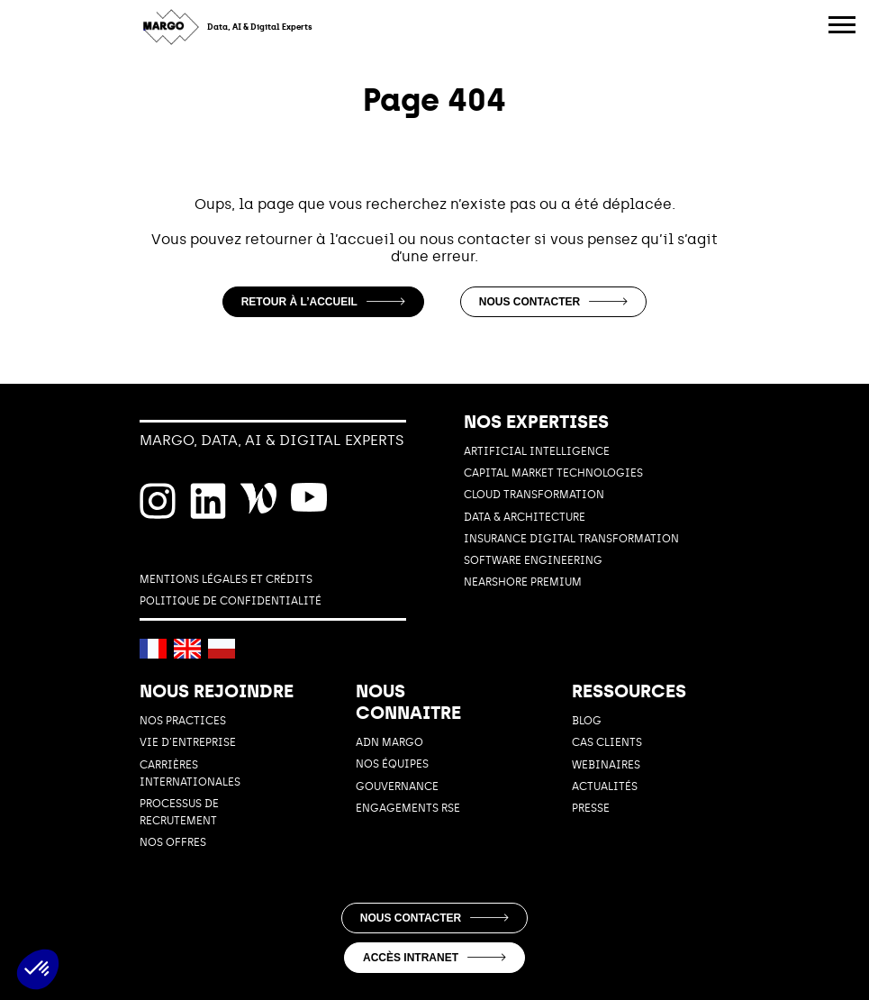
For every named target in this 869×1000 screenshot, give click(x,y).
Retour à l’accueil (323, 301)
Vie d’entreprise (188, 742)
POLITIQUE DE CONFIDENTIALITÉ (230, 601)
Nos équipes (392, 764)
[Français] (153, 649)
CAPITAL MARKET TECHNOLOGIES (553, 473)
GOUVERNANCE (397, 786)
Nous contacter (553, 301)
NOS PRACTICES (183, 720)
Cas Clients (607, 742)
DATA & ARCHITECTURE (524, 517)
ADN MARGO (389, 742)
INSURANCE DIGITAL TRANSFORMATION (571, 538)
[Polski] (221, 649)
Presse (591, 808)
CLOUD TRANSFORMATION (534, 494)
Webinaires (606, 765)
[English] (187, 649)
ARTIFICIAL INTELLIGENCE (537, 451)
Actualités (605, 786)
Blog (587, 720)
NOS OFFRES (173, 842)
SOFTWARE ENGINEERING (533, 560)
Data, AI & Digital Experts (259, 27)
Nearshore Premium (523, 582)
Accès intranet (434, 957)
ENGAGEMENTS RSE (408, 808)
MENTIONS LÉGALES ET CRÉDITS (226, 579)
